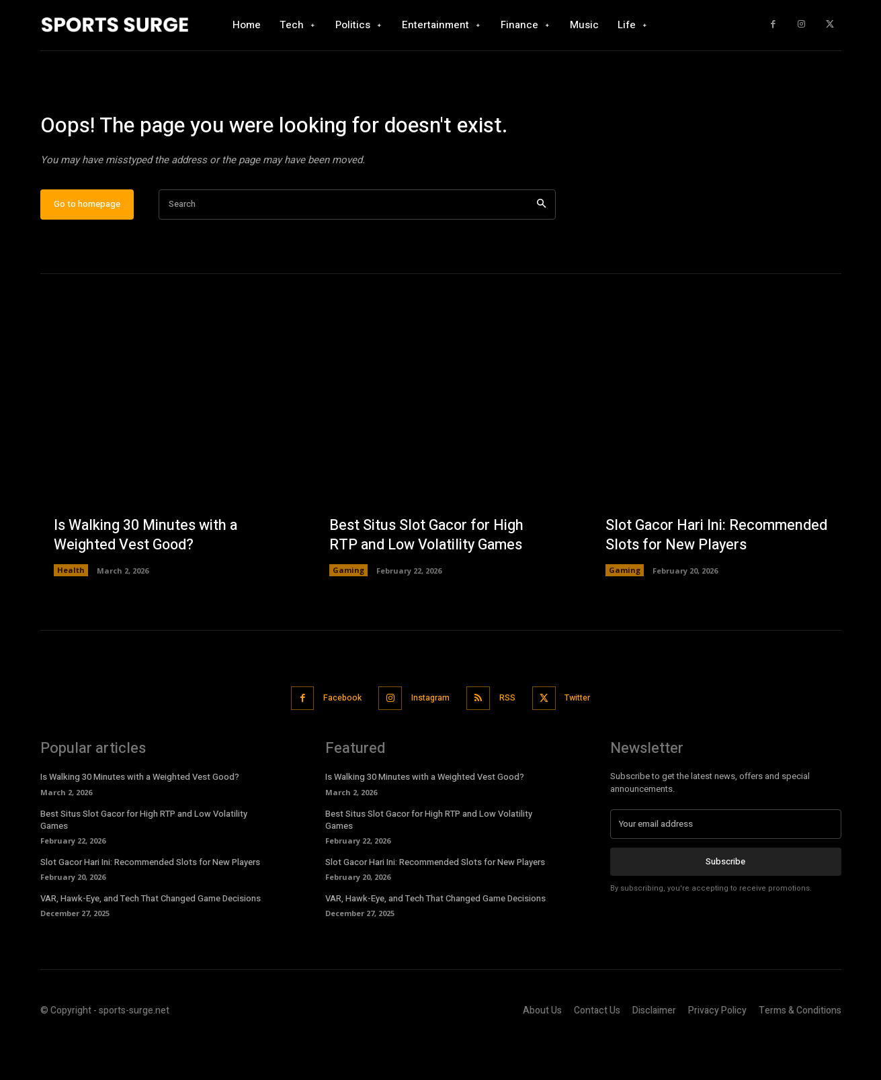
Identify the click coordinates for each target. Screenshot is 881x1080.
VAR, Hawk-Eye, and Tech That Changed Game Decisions (150, 939)
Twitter (587, 739)
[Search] (541, 246)
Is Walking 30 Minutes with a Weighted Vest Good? (146, 577)
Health (71, 612)
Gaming (348, 612)
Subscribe (725, 902)
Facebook (334, 739)
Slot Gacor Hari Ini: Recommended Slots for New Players (702, 567)
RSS (511, 739)
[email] (725, 865)
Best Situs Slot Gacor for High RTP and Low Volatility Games (428, 577)
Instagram (428, 739)
